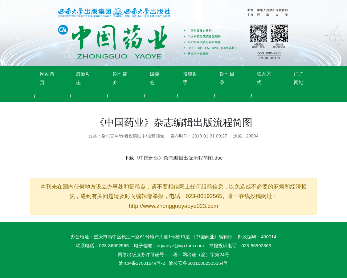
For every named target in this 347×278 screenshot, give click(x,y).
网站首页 (47, 78)
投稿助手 (190, 78)
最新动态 (83, 78)
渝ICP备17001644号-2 (142, 263)
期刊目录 (227, 78)
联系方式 (264, 78)
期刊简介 (120, 78)
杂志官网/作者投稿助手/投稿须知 (132, 135)
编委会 (155, 78)
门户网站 (299, 78)
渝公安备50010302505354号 (198, 263)
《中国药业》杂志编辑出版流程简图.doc (178, 158)
